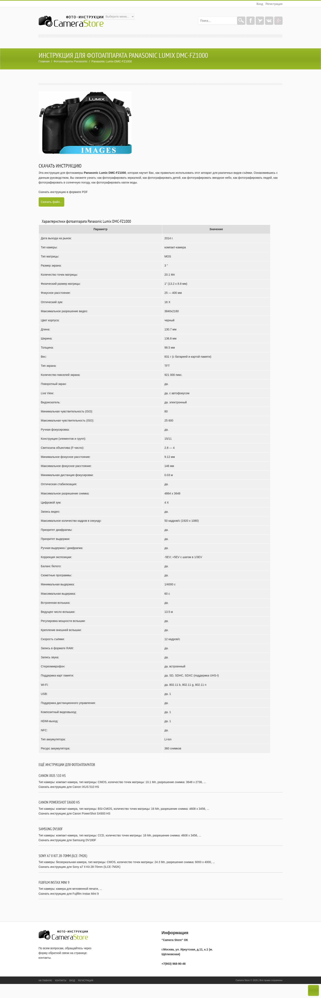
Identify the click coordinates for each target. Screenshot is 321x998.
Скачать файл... (51, 202)
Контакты (60, 980)
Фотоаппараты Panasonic (70, 61)
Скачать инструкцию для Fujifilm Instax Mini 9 (69, 893)
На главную (45, 980)
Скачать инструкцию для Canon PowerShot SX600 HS (74, 813)
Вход (260, 4)
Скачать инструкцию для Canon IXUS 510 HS (69, 786)
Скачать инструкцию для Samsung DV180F (67, 840)
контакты (45, 957)
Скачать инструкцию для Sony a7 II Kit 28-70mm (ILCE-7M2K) (80, 866)
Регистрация (274, 4)
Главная (44, 61)
